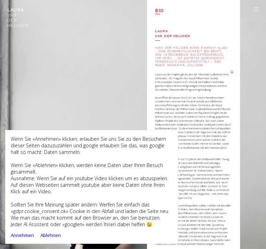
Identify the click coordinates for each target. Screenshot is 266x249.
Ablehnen (50, 235)
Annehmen (22, 235)
